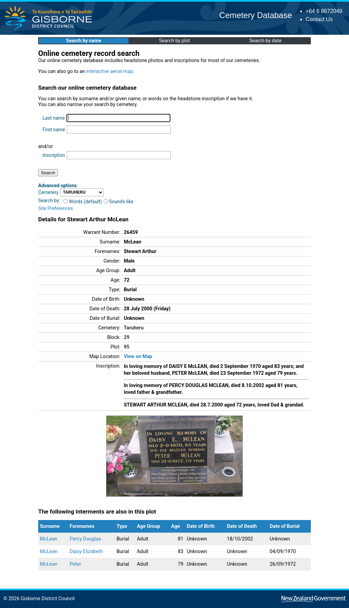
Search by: (49, 200)
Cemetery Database (255, 15)
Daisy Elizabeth (86, 551)
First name (54, 129)
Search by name (83, 41)
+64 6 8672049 (324, 11)
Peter (75, 564)
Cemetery (48, 192)
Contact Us (319, 19)
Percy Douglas (85, 539)
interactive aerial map (109, 71)
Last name (54, 118)
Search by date (265, 41)
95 (127, 347)
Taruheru (133, 328)
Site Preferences (55, 208)
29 (127, 337)
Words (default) (82, 201)
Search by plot (174, 41)
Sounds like (119, 201)
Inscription (54, 155)
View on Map (138, 356)
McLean (48, 539)
